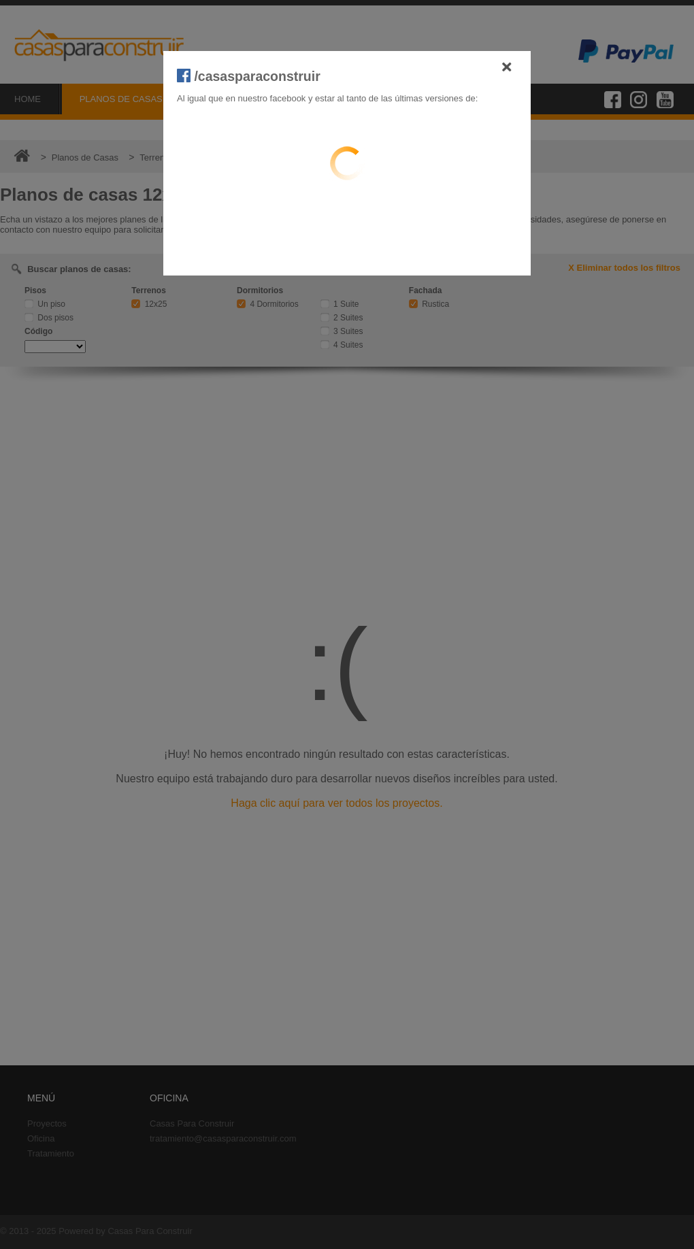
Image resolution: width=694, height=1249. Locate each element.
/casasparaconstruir (248, 76)
